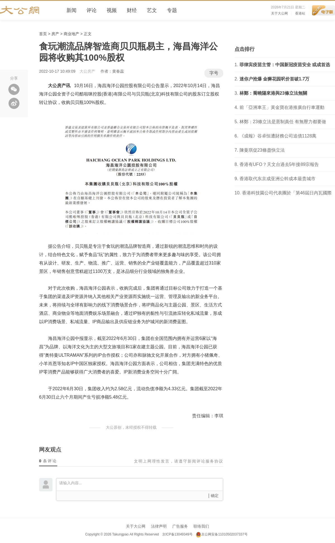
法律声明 (159, 526)
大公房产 (87, 71)
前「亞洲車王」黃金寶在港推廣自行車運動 (282, 107)
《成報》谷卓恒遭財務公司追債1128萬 (278, 136)
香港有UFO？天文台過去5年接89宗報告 (279, 164)
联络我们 (201, 526)
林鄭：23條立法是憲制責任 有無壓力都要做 (283, 121)
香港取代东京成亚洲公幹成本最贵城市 (277, 178)
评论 (92, 10)
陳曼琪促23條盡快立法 (262, 150)
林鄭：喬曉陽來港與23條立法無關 (273, 93)
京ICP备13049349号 (177, 534)
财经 (132, 10)
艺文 (152, 10)
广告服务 (180, 526)
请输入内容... (141, 484)
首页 (43, 34)
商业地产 (71, 34)
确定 (215, 496)
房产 (55, 34)
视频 (112, 10)
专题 (172, 10)
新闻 (71, 10)
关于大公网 (279, 13)
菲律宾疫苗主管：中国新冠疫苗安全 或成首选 (285, 64)
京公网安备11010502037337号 (221, 534)
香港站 (300, 13)
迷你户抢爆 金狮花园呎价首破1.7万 (275, 79)
